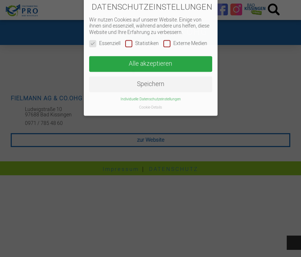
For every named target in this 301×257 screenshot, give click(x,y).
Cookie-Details (150, 102)
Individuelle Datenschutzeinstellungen (151, 94)
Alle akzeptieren (150, 59)
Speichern (150, 79)
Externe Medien (185, 39)
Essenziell (105, 39)
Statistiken (142, 39)
